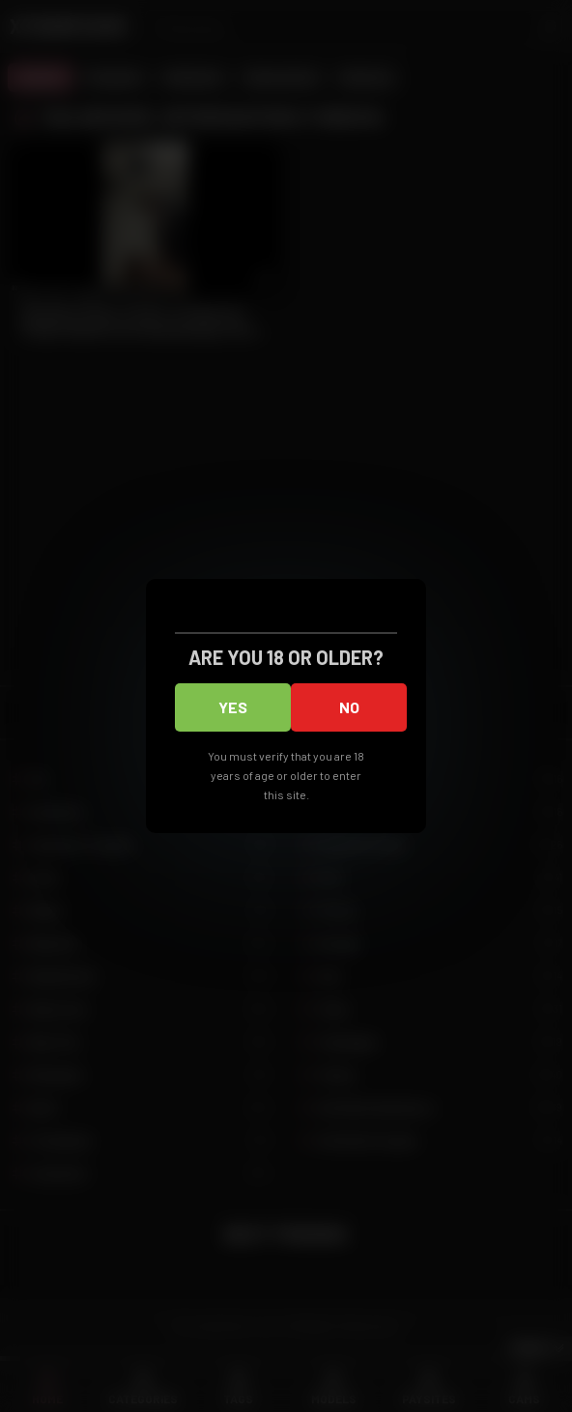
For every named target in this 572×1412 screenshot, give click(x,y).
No (349, 707)
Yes (232, 707)
